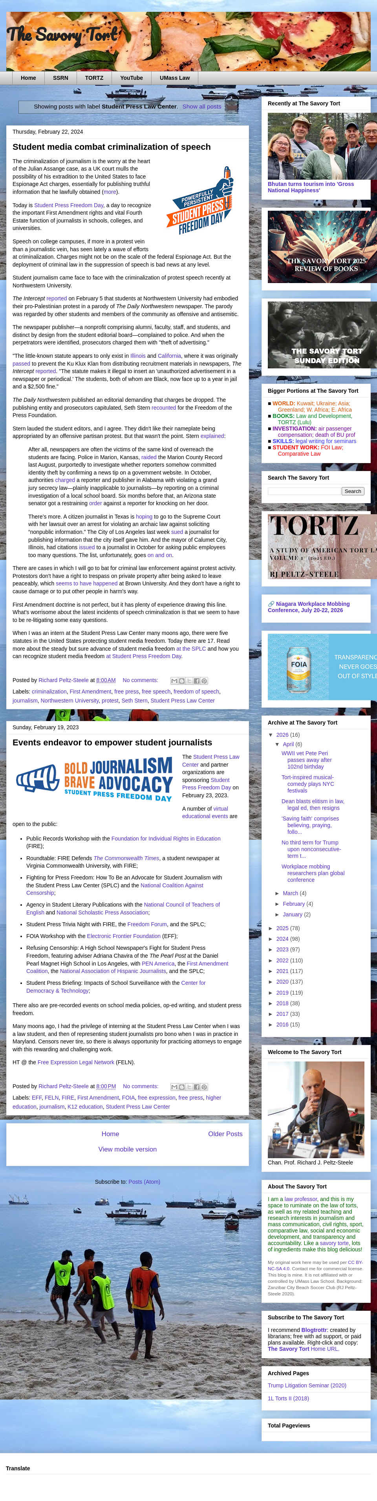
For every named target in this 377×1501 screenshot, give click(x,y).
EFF (37, 1097)
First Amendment (91, 691)
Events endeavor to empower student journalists (112, 742)
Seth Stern (135, 700)
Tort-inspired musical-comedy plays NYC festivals (308, 784)
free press (126, 691)
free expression (157, 1097)
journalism (25, 700)
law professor (301, 1199)
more (110, 192)
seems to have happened (86, 583)
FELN (52, 1097)
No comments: (141, 680)
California (169, 356)
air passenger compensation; (312, 431)
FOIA (128, 1097)
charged (65, 480)
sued (177, 532)
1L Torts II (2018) (288, 1398)
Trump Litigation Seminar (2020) (307, 1385)
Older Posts (225, 1134)
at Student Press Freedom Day (143, 656)
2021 (283, 971)
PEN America (158, 963)
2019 (283, 993)
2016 (283, 1024)
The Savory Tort (61, 34)
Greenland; (291, 410)
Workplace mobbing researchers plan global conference (313, 873)
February (294, 904)
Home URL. (304, 1349)
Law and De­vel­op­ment (323, 416)
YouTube (131, 78)
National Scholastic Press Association (102, 912)
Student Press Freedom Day (68, 205)
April (289, 744)
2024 (283, 939)
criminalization (49, 691)
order (95, 503)
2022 (283, 960)
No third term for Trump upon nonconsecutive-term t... (311, 849)
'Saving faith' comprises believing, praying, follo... (310, 825)
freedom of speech (196, 691)
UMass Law (175, 78)
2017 (283, 1014)
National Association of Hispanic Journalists (113, 971)
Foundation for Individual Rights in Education (166, 838)
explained (212, 436)
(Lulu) (304, 422)
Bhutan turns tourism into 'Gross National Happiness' (311, 187)
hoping (144, 516)
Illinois (138, 356)
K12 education (85, 1107)
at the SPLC (191, 649)
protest (110, 700)
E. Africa (341, 410)
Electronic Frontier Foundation (124, 936)
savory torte (334, 1243)
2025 (283, 928)
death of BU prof (335, 435)
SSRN (60, 78)
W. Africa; (318, 410)
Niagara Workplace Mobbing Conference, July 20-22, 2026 (309, 607)
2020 (283, 982)
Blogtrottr (314, 1330)
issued (87, 547)
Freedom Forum (147, 924)
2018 (283, 1003)
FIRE (68, 1097)
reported (56, 298)
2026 (283, 735)
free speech (156, 691)
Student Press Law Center (182, 700)
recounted (164, 408)
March (291, 893)
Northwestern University (70, 700)
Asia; (344, 403)
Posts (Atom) (144, 1182)
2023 (283, 949)
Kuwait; (306, 403)
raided (149, 457)
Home (28, 78)
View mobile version (128, 1149)
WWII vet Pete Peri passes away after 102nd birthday (307, 760)
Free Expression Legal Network (76, 1062)
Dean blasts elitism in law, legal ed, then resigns (313, 804)
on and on (160, 555)
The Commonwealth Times (126, 858)
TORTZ (94, 78)
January (293, 914)
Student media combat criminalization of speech (112, 147)
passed (21, 364)
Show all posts (202, 106)
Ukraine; (327, 403)
